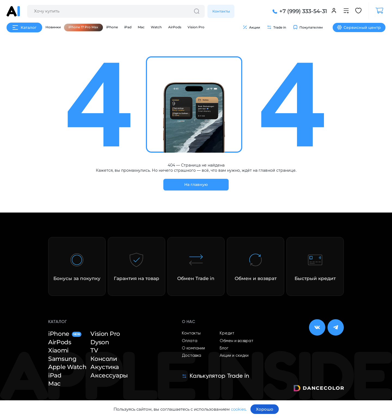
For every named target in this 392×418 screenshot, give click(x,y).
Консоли (103, 358)
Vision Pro (196, 27)
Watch (156, 27)
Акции (251, 27)
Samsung (62, 358)
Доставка (191, 356)
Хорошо (264, 409)
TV (94, 350)
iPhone (112, 27)
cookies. (239, 409)
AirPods (174, 27)
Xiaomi (58, 350)
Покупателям (308, 27)
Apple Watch (67, 367)
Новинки (53, 27)
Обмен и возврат (236, 341)
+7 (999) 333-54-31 (299, 11)
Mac (141, 27)
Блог (224, 348)
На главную (196, 184)
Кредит (227, 333)
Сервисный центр (359, 27)
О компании (193, 348)
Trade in (276, 27)
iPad (127, 27)
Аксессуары (109, 375)
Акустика (104, 367)
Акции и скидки (234, 356)
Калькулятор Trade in (215, 376)
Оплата (189, 341)
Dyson (99, 342)
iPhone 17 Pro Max (83, 27)
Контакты (221, 11)
